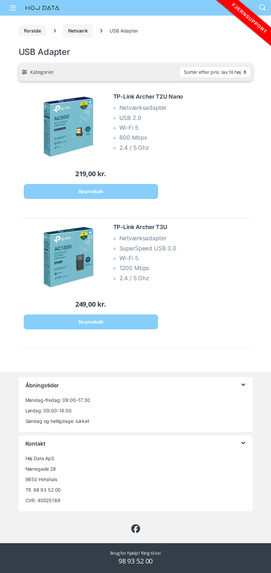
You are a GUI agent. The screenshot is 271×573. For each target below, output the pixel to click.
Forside (32, 31)
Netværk (78, 31)
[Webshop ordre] (215, 72)
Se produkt (90, 191)
